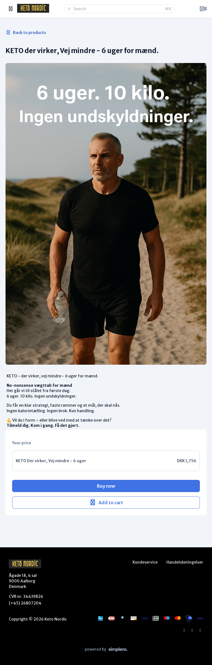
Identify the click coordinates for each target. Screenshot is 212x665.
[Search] (117, 9)
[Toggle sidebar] (11, 9)
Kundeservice (145, 562)
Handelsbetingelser (184, 562)
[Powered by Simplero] (106, 649)
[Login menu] (203, 8)
